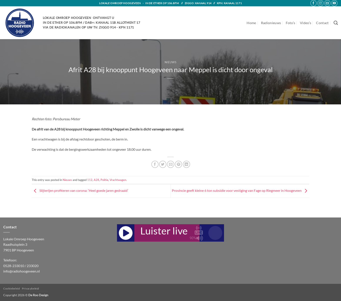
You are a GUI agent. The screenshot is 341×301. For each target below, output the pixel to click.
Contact (322, 23)
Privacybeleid (30, 288)
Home (251, 23)
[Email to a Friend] (170, 164)
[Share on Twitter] (162, 164)
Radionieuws (271, 23)
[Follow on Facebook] (313, 3)
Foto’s (290, 23)
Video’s (305, 23)
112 (89, 180)
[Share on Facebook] (155, 164)
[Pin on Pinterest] (178, 164)
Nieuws (171, 62)
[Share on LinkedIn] (186, 164)
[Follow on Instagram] (320, 3)
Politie (104, 180)
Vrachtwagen (118, 180)
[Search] (336, 22)
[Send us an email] (327, 3)
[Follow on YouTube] (334, 3)
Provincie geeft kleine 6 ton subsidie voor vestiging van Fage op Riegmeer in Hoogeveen (240, 190)
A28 (96, 180)
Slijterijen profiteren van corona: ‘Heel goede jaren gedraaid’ (80, 190)
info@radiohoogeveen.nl (21, 271)
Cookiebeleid (11, 288)
